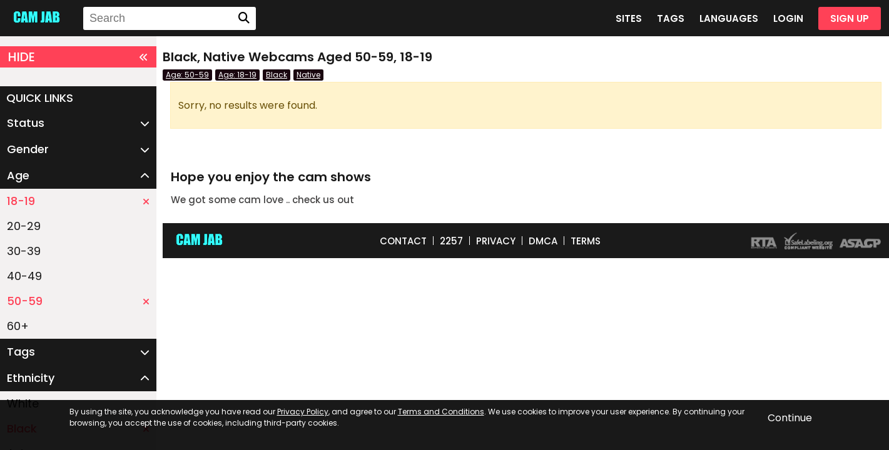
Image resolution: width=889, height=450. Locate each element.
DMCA (543, 241)
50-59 (78, 301)
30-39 (24, 251)
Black (276, 74)
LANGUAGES (728, 18)
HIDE (78, 57)
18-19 (78, 201)
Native (308, 74)
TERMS (586, 241)
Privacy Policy (302, 411)
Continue (790, 418)
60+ (18, 326)
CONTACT (403, 241)
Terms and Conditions (441, 411)
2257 (451, 241)
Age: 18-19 (237, 74)
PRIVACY (496, 241)
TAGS (670, 18)
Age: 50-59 (187, 74)
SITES (629, 18)
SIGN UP (849, 18)
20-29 (24, 226)
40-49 (24, 276)
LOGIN (788, 18)
